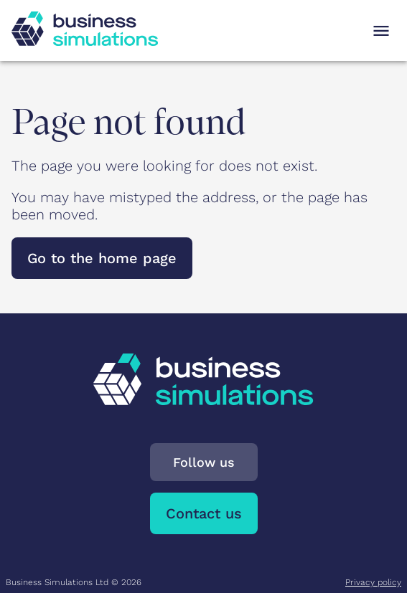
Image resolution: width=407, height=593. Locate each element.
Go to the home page (102, 258)
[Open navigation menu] (381, 30)
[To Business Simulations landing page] (84, 40)
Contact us (204, 513)
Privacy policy (373, 582)
